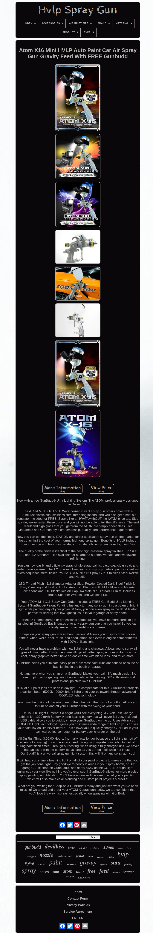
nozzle (46, 855)
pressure (71, 864)
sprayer (128, 872)
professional (64, 856)
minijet (83, 848)
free (92, 871)
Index (78, 892)
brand (71, 848)
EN (74, 918)
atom (67, 871)
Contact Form (78, 898)
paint (55, 862)
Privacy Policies (78, 905)
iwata (95, 847)
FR (81, 918)
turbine (116, 872)
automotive (83, 877)
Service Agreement (77, 911)
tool (129, 848)
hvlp (123, 854)
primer (120, 849)
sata (115, 862)
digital (29, 864)
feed (104, 871)
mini (56, 872)
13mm (108, 847)
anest (70, 877)
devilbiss (54, 846)
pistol (80, 856)
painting (128, 864)
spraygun (31, 856)
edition (111, 857)
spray (29, 870)
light (90, 856)
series (44, 872)
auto (80, 871)
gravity (88, 862)
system (103, 864)
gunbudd (33, 847)
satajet (42, 864)
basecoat (100, 857)
